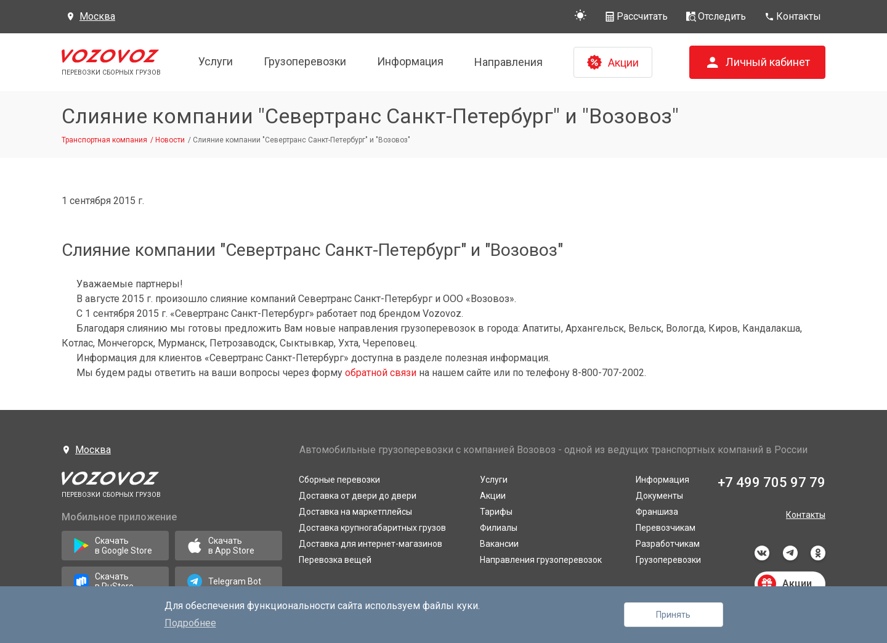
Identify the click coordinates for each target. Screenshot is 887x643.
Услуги (215, 61)
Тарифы (496, 512)
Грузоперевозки (305, 61)
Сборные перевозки (339, 480)
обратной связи (380, 373)
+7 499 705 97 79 (771, 482)
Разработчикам (668, 544)
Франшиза (657, 512)
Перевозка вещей (335, 560)
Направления (508, 61)
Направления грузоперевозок (541, 560)
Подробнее (190, 623)
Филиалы (498, 528)
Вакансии (499, 544)
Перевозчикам (665, 528)
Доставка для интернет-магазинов (370, 544)
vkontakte (762, 553)
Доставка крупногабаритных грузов (372, 528)
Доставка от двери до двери (357, 496)
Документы (659, 496)
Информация (410, 61)
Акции (493, 496)
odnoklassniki (818, 553)
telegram (790, 553)
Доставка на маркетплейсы (355, 512)
